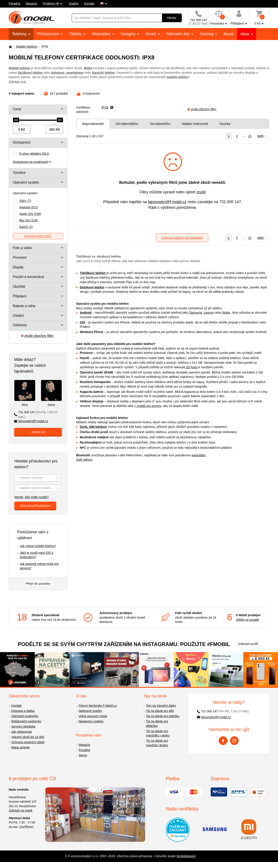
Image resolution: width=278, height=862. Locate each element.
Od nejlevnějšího (127, 124)
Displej (18, 267)
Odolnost (20, 325)
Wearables (102, 34)
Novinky (225, 124)
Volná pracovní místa (93, 716)
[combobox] (38, 478)
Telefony (20, 34)
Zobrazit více (17, 81)
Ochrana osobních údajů (28, 742)
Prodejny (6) (51, 3)
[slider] (16, 120)
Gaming (207, 34)
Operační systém (26, 182)
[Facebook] (223, 740)
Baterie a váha (24, 306)
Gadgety (129, 34)
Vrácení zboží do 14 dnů (27, 737)
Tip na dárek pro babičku (162, 716)
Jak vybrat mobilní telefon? (38, 546)
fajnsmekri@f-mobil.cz (31, 421)
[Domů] (10, 46)
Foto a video (22, 248)
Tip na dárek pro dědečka (157, 724)
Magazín (31, 3)
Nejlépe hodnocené (195, 124)
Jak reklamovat (21, 731)
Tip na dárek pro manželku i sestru (158, 733)
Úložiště (19, 286)
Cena (17, 109)
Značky (74, 3)
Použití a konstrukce (28, 277)
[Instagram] (234, 740)
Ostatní (18, 315)
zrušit (201, 192)
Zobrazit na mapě (20, 810)
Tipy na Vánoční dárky (161, 705)
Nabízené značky (90, 711)
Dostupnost (21, 142)
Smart (151, 34)
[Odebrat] (107, 107)
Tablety (76, 34)
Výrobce (19, 172)
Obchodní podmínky (24, 716)
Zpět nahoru (84, 459)
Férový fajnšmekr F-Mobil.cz (98, 705)
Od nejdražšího (160, 124)
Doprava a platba (23, 711)
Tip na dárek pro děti (160, 711)
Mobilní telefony (26, 46)
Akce (245, 34)
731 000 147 (35, 414)
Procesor (20, 257)
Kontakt (89, 3)
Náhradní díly (178, 34)
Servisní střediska (23, 726)
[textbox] (38, 478)
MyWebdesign (186, 856)
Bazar (229, 34)
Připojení (19, 296)
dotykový (57, 72)
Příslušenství (48, 34)
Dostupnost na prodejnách (30, 162)
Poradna (14, 3)
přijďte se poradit (247, 619)
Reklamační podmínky (26, 721)
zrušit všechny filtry (37, 336)
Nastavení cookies (91, 721)
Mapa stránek (20, 747)
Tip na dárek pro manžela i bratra (157, 743)
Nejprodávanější (93, 124)
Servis (83, 755)
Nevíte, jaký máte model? (31, 497)
